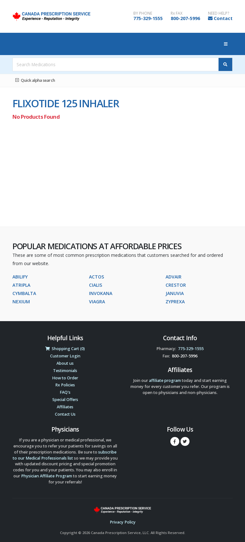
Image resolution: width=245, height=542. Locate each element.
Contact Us (65, 414)
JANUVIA (175, 293)
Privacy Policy (123, 522)
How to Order (65, 378)
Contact (223, 18)
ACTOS (96, 277)
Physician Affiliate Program (46, 476)
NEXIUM (21, 302)
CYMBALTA (24, 293)
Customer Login (65, 356)
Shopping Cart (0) (65, 348)
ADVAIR (174, 277)
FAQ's (65, 392)
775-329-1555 (148, 18)
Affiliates (65, 407)
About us (65, 363)
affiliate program (165, 380)
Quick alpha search (35, 80)
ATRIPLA (21, 285)
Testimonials (65, 370)
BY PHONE (142, 13)
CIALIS (95, 285)
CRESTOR (176, 285)
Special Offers (65, 399)
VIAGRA (97, 302)
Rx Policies (65, 385)
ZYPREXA (175, 302)
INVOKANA (100, 293)
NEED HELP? (218, 13)
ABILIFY (20, 277)
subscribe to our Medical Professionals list (64, 455)
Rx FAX (176, 13)
